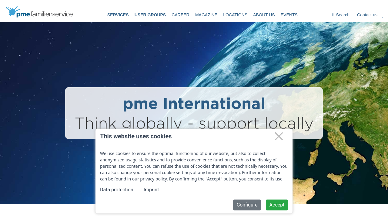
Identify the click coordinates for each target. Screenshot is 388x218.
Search (341, 15)
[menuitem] (118, 15)
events (289, 14)
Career (180, 14)
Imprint (151, 190)
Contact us (365, 14)
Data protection (117, 190)
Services (118, 14)
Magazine (206, 14)
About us (264, 14)
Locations (235, 14)
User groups (150, 14)
